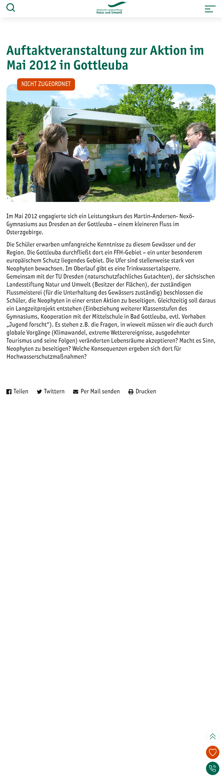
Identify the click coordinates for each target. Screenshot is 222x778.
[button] (210, 8)
